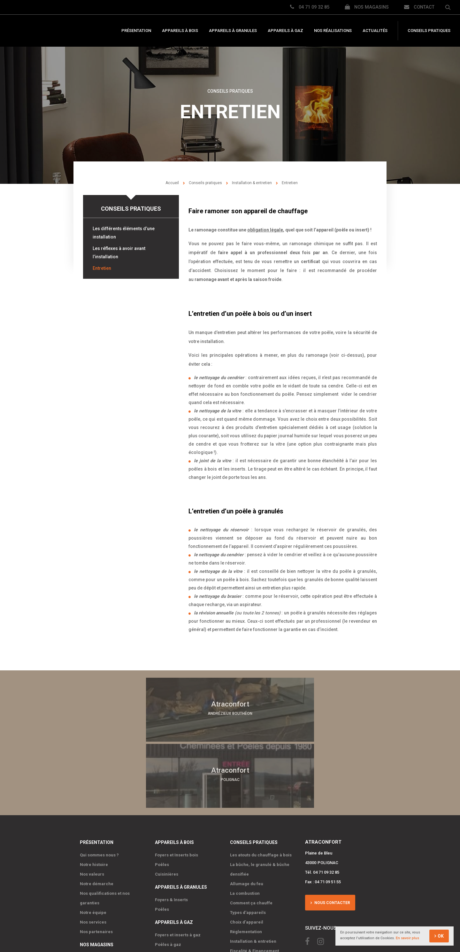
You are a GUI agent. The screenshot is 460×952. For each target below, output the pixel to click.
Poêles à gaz (168, 876)
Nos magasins (96, 876)
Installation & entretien (252, 183)
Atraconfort (54, 31)
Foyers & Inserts (171, 831)
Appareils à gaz (285, 30)
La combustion (245, 825)
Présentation (136, 30)
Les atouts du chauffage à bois (261, 786)
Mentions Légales (211, 920)
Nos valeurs (92, 806)
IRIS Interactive (277, 920)
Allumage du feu (246, 815)
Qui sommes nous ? (99, 786)
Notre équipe (93, 844)
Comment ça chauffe (251, 834)
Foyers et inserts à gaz (178, 866)
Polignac (89, 889)
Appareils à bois (180, 30)
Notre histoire (94, 796)
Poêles (162, 796)
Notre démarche (96, 815)
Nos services (93, 854)
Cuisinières (166, 806)
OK (441, 936)
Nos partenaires (96, 863)
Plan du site (180, 920)
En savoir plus (407, 938)
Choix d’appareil (246, 854)
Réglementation (246, 863)
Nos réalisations (333, 30)
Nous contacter (331, 833)
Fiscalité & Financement (254, 882)
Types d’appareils (248, 844)
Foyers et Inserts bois (176, 786)
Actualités (375, 30)
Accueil (172, 183)
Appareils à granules (233, 30)
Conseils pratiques (429, 30)
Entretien (102, 268)
